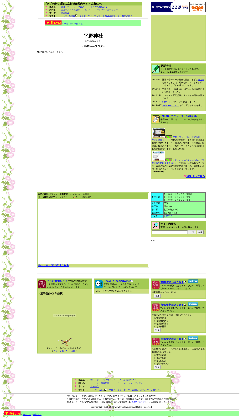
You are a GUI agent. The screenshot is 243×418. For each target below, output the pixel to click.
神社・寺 (65, 7)
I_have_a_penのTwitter (117, 281)
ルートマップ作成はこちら (53, 265)
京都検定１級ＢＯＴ (172, 282)
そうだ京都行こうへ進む (64, 351)
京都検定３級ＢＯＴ (172, 339)
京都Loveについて (111, 16)
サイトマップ (94, 16)
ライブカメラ (80, 7)
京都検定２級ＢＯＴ (172, 305)
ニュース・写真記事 (70, 10)
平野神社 (78, 24)
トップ (64, 16)
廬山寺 (201, 79)
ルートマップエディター (106, 10)
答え (157, 295)
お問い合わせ (138, 402)
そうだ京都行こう (98, 7)
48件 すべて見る (195, 176)
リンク (87, 10)
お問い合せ (127, 16)
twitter (72, 16)
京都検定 (65, 12)
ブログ (82, 16)
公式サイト (169, 216)
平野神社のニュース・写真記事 (178, 116)
